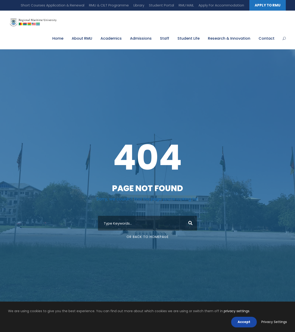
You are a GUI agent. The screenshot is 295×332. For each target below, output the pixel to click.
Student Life (188, 38)
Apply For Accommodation (221, 5)
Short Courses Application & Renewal (52, 5)
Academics (111, 38)
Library (138, 5)
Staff (164, 38)
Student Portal (161, 5)
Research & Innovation (229, 38)
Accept (244, 322)
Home (57, 38)
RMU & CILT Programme (109, 5)
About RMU (82, 38)
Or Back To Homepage (148, 236)
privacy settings (236, 311)
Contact (266, 38)
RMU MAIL (186, 5)
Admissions (141, 38)
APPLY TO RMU (267, 5)
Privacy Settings (274, 322)
